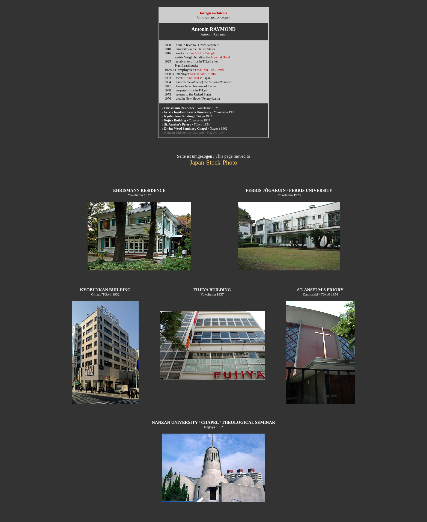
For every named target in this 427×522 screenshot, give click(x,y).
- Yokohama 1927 (190, 108)
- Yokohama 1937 (186, 120)
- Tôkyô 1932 (187, 116)
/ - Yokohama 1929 (198, 112)
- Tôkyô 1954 (186, 124)
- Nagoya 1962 (195, 128)
